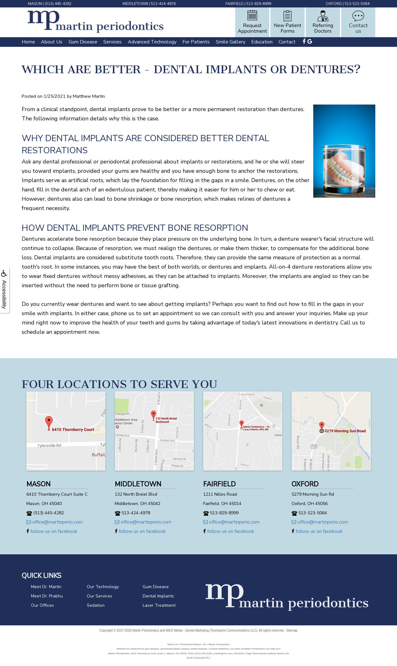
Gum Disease (83, 41)
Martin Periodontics (145, 630)
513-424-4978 (163, 3)
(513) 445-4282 (58, 3)
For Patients (196, 41)
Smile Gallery (230, 41)
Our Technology (103, 587)
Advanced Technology (152, 41)
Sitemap (292, 630)
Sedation (96, 605)
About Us (51, 41)
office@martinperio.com (54, 522)
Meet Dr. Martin (46, 587)
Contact (287, 41)
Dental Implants (158, 596)
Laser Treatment (159, 605)
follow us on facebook (51, 531)
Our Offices (42, 605)
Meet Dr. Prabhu (47, 596)
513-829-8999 (258, 3)
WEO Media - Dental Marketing (187, 630)
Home (28, 41)
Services (112, 41)
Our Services (99, 596)
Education (262, 41)
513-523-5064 (357, 3)
